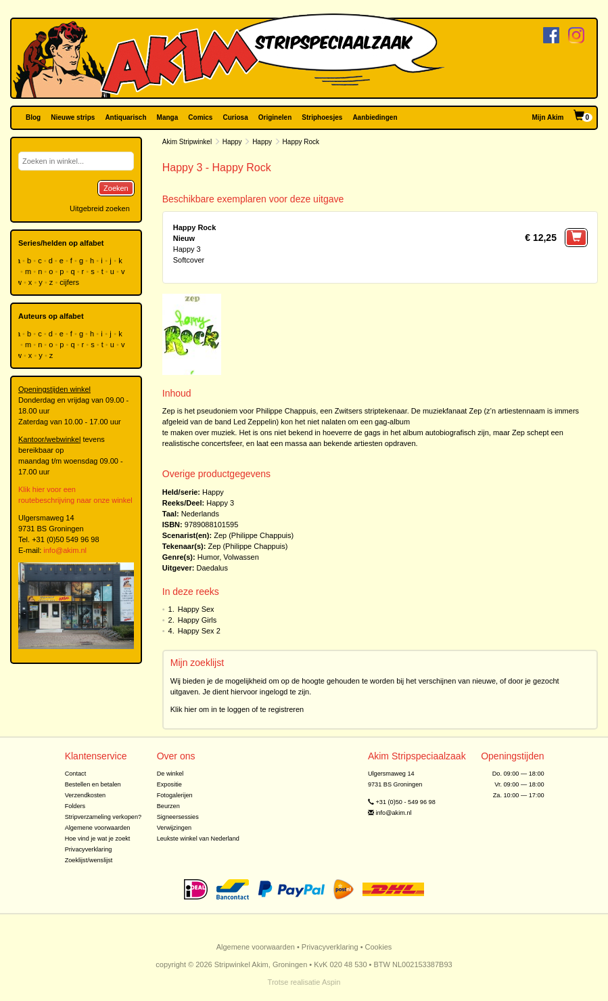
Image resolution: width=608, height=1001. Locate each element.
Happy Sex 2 (199, 631)
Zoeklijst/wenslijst (89, 860)
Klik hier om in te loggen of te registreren (237, 709)
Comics (200, 117)
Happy (232, 142)
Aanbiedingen (374, 117)
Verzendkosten (85, 795)
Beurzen (168, 806)
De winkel (170, 773)
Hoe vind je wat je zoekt (98, 838)
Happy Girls (197, 620)
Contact (76, 773)
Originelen (274, 117)
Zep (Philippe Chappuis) (254, 535)
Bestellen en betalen (93, 784)
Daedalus (212, 568)
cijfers (70, 282)
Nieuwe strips (73, 117)
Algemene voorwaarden (98, 827)
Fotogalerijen (175, 795)
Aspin (331, 982)
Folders (75, 806)
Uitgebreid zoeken (100, 208)
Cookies (378, 947)
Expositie (169, 784)
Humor (208, 557)
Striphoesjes (322, 117)
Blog (33, 117)
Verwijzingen (174, 827)
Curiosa (235, 117)
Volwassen (241, 557)
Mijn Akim (548, 117)
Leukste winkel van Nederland (198, 838)
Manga (168, 117)
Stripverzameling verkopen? (103, 817)
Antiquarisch (125, 117)
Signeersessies (178, 817)
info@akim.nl (65, 550)
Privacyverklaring (88, 849)
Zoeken (115, 188)
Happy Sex (196, 609)
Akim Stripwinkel (187, 142)
